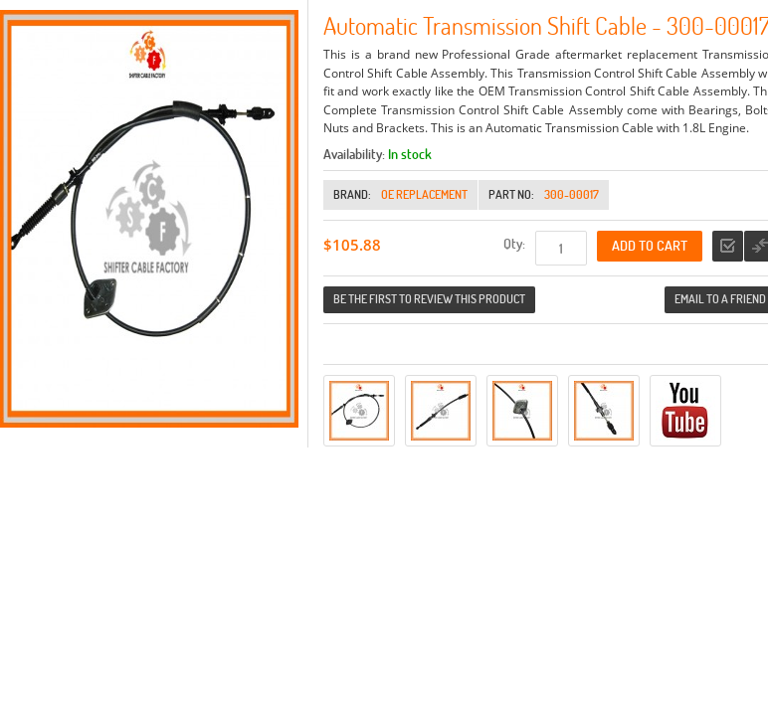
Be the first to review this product (429, 298)
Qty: (514, 243)
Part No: (511, 194)
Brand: (352, 194)
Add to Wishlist (727, 246)
